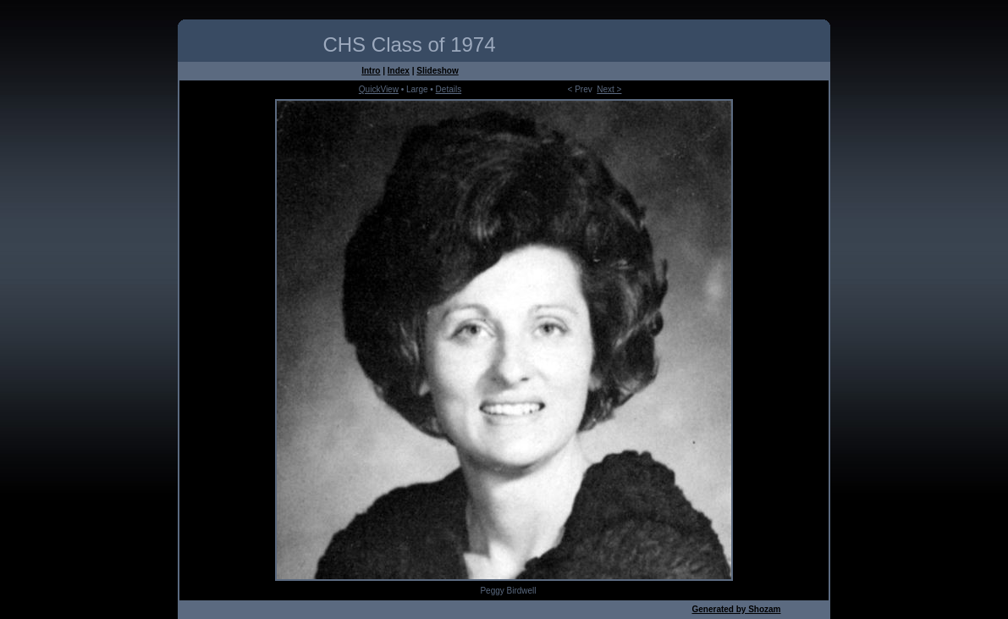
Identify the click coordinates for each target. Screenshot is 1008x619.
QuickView (379, 89)
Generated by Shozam (735, 609)
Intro (370, 70)
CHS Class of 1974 (408, 44)
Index (399, 70)
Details (449, 89)
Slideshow (437, 70)
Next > (609, 89)
